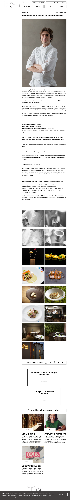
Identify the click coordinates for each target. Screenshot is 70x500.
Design (38, 6)
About (34, 2)
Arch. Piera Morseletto (55, 434)
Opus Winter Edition (31, 466)
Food (61, 6)
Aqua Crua (59, 91)
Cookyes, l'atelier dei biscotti (44, 392)
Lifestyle (27, 6)
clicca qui (40, 495)
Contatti (41, 2)
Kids (50, 6)
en (64, 2)
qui (45, 90)
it (62, 2)
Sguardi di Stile (29, 434)
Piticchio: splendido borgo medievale (44, 373)
